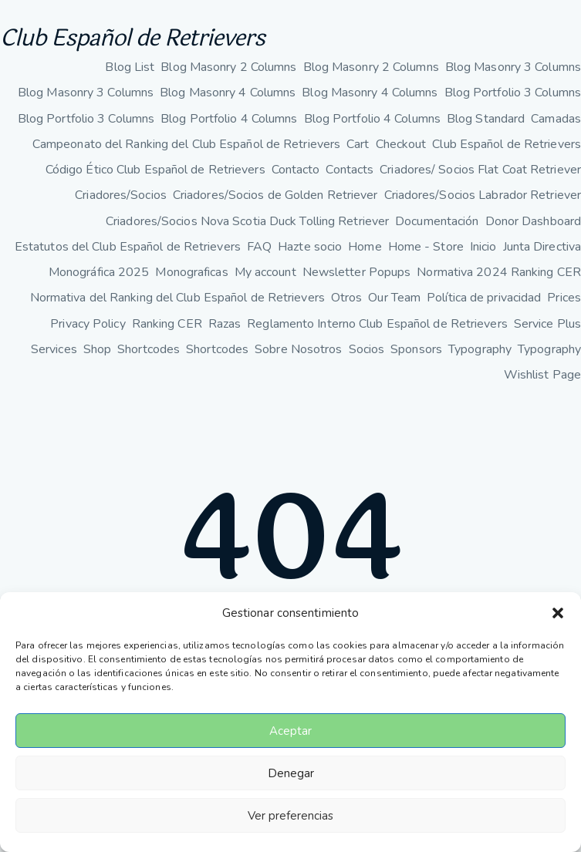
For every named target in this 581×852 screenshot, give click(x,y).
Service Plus (547, 323)
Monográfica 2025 (99, 272)
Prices (564, 297)
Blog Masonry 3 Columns (513, 67)
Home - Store (426, 246)
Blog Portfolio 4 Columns (228, 118)
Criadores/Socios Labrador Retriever (483, 195)
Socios (367, 349)
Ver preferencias (290, 815)
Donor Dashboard (533, 221)
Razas (225, 323)
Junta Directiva (542, 246)
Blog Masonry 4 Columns (228, 92)
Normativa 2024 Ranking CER (499, 272)
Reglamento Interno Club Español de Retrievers (377, 323)
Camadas (556, 118)
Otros (347, 297)
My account (265, 272)
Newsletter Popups (356, 272)
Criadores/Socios (121, 195)
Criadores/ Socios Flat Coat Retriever (480, 169)
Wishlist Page (542, 374)
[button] (558, 613)
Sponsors (416, 349)
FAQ (259, 246)
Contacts (349, 169)
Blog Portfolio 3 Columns (512, 92)
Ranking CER (167, 323)
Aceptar (290, 731)
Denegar (291, 773)
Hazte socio (310, 246)
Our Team (394, 297)
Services (54, 349)
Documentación (436, 221)
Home (364, 246)
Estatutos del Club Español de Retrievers (128, 246)
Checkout (401, 144)
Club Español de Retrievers (132, 38)
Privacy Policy (87, 323)
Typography (480, 349)
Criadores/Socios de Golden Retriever (275, 195)
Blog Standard (486, 118)
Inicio (483, 246)
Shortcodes (148, 349)
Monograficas (191, 272)
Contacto (296, 169)
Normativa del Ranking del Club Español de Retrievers (177, 297)
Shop (97, 349)
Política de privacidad (484, 297)
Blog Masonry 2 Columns (228, 67)
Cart (357, 144)
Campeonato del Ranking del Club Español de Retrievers (186, 144)
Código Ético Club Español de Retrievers (155, 169)
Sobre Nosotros (298, 349)
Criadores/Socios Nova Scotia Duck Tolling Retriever (247, 221)
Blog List (129, 67)
